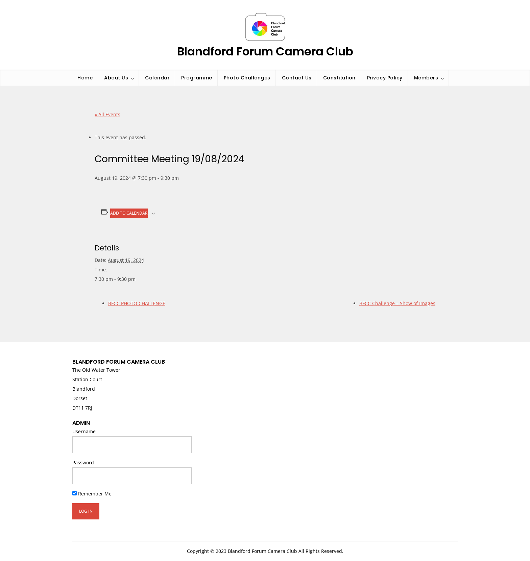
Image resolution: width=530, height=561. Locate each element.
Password (83, 462)
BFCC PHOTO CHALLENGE (136, 303)
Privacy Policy (385, 77)
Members (426, 77)
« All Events (107, 114)
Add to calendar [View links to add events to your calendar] (129, 213)
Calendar (157, 77)
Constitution (339, 77)
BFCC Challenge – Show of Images (397, 303)
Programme (196, 77)
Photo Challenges (247, 77)
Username (84, 431)
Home (85, 77)
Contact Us (297, 77)
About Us (116, 77)
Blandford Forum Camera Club (265, 51)
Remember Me (92, 493)
